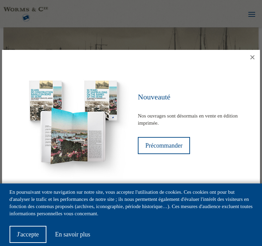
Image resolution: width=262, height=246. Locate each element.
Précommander (164, 145)
